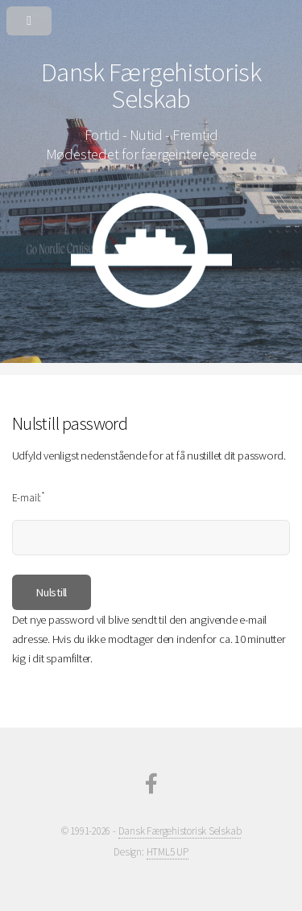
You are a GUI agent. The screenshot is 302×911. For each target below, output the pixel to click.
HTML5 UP (167, 852)
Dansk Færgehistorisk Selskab (180, 831)
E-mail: (28, 497)
